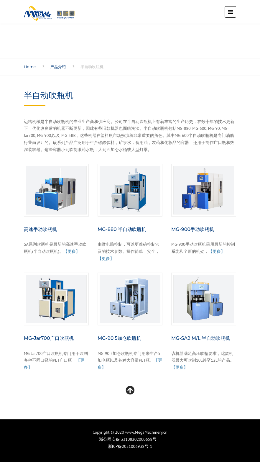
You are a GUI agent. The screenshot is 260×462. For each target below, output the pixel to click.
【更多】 (71, 251)
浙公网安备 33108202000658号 (130, 439)
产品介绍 (58, 66)
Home (30, 66)
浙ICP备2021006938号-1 (130, 446)
